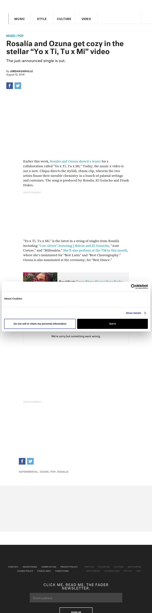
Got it (112, 323)
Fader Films (62, 570)
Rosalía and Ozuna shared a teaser (75, 161)
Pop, (53, 471)
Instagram (134, 566)
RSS (138, 570)
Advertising (29, 566)
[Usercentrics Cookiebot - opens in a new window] (133, 286)
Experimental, (29, 471)
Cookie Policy (25, 570)
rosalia (63, 471)
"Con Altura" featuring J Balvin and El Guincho (73, 246)
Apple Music (93, 570)
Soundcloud (111, 570)
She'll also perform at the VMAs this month (95, 250)
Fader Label (44, 570)
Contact (13, 566)
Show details (133, 313)
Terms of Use (49, 566)
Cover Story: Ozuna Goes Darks (99, 281)
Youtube (119, 566)
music (11, 35)
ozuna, (44, 471)
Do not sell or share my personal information (40, 323)
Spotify (127, 570)
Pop (20, 35)
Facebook (104, 566)
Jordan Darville (21, 71)
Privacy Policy (69, 566)
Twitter (89, 566)
